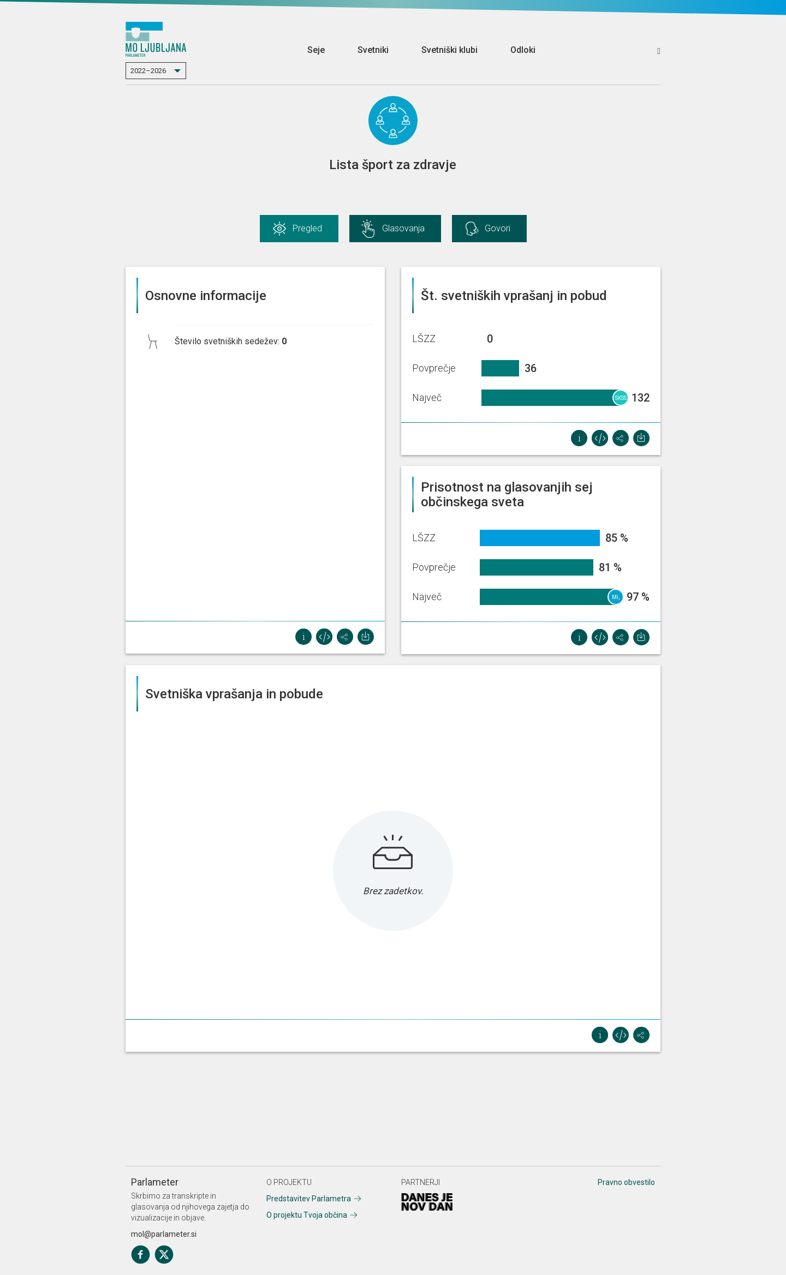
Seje (316, 50)
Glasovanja (403, 228)
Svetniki (373, 50)
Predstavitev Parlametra (308, 1198)
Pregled (307, 228)
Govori (497, 228)
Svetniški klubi (449, 50)
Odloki (522, 50)
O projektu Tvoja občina (306, 1215)
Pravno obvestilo (626, 1182)
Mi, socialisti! (616, 599)
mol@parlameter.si (163, 1234)
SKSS (621, 398)
